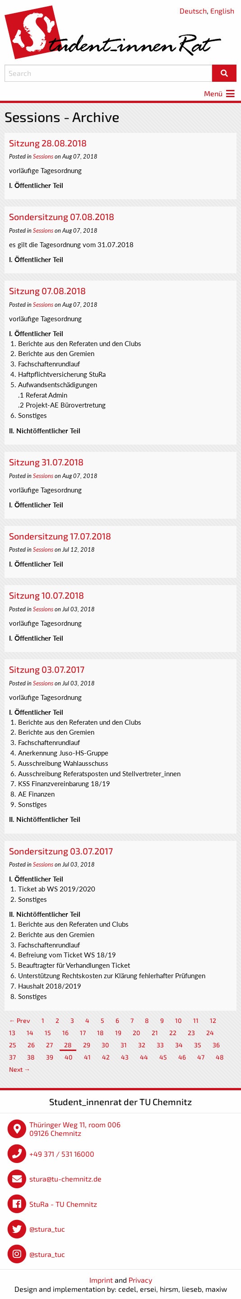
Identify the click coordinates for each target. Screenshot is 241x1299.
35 (197, 1045)
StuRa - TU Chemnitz (63, 1204)
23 (191, 1032)
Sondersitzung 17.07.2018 (60, 535)
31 (123, 1045)
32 (141, 1045)
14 (30, 1032)
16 (65, 1032)
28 (68, 1045)
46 (182, 1057)
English (222, 10)
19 (118, 1032)
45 (163, 1057)
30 (105, 1045)
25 (12, 1045)
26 (31, 1045)
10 (178, 1020)
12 (213, 1020)
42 (106, 1057)
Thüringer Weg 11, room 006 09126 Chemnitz (74, 1129)
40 (69, 1057)
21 (155, 1032)
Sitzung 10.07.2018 (46, 595)
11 (196, 1020)
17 (83, 1032)
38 (31, 1057)
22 (172, 1032)
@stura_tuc (47, 1228)
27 (49, 1045)
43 (125, 1057)
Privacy (140, 1280)
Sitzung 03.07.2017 (46, 669)
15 (48, 1032)
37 (12, 1057)
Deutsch (193, 10)
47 (200, 1057)
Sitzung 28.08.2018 (48, 142)
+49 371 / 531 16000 (61, 1153)
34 (179, 1045)
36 (216, 1045)
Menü (220, 93)
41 (87, 1057)
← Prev (19, 1020)
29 (86, 1045)
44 (144, 1057)
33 (160, 1045)
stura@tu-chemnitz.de (65, 1178)
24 (210, 1032)
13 (12, 1032)
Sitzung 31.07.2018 (46, 461)
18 (100, 1032)
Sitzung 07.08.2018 (47, 290)
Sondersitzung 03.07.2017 (61, 850)
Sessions (43, 156)
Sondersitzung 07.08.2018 (61, 216)
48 (220, 1057)
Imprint (101, 1280)
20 (136, 1032)
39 (49, 1057)
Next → (19, 1069)
